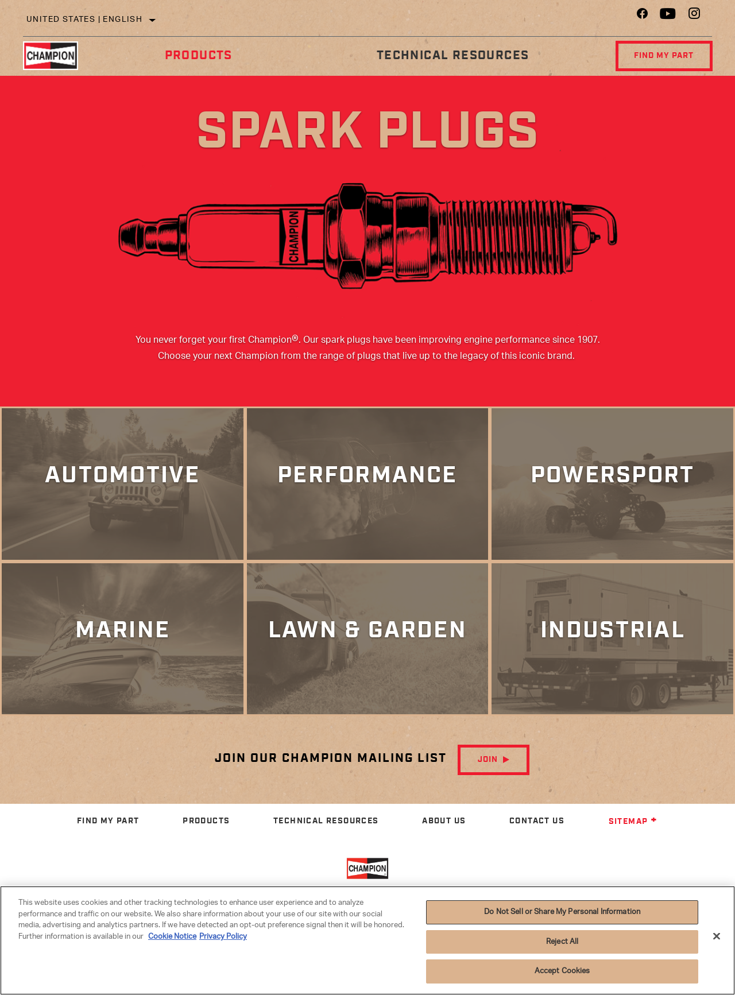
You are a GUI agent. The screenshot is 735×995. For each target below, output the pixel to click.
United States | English (84, 20)
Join (488, 772)
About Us (444, 833)
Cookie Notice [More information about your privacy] (172, 936)
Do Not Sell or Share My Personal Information (562, 912)
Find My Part (663, 56)
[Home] (57, 55)
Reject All (562, 942)
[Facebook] (642, 16)
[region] (367, 940)
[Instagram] (694, 16)
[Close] (716, 936)
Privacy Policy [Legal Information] (223, 936)
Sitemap (633, 834)
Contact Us (536, 833)
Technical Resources (450, 55)
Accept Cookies (562, 971)
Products (197, 55)
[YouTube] (668, 16)
